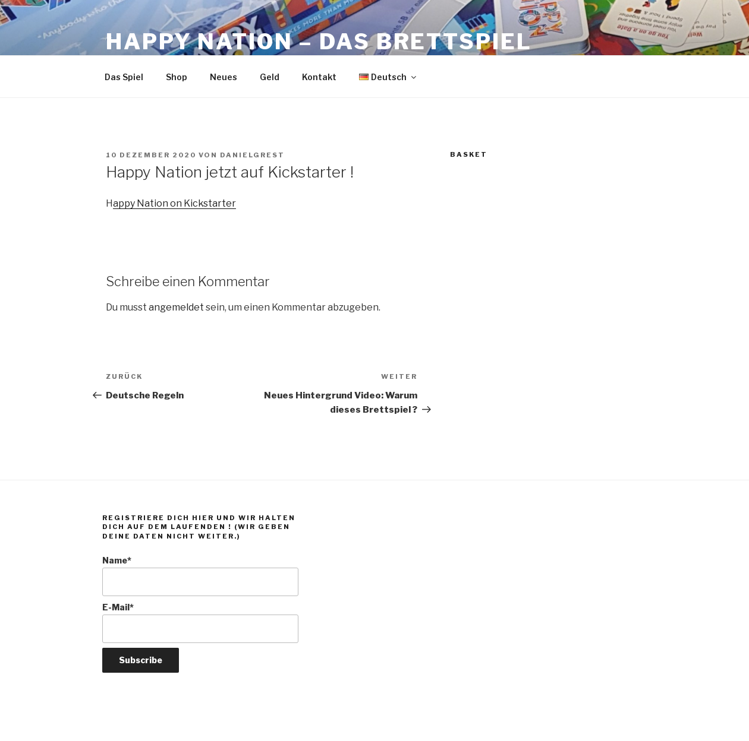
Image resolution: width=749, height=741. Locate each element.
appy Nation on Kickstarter (174, 203)
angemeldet (176, 307)
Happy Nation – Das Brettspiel (319, 41)
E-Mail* (200, 622)
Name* (200, 575)
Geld (269, 77)
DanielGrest (252, 155)
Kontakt (319, 77)
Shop (176, 77)
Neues (223, 77)
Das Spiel (124, 77)
